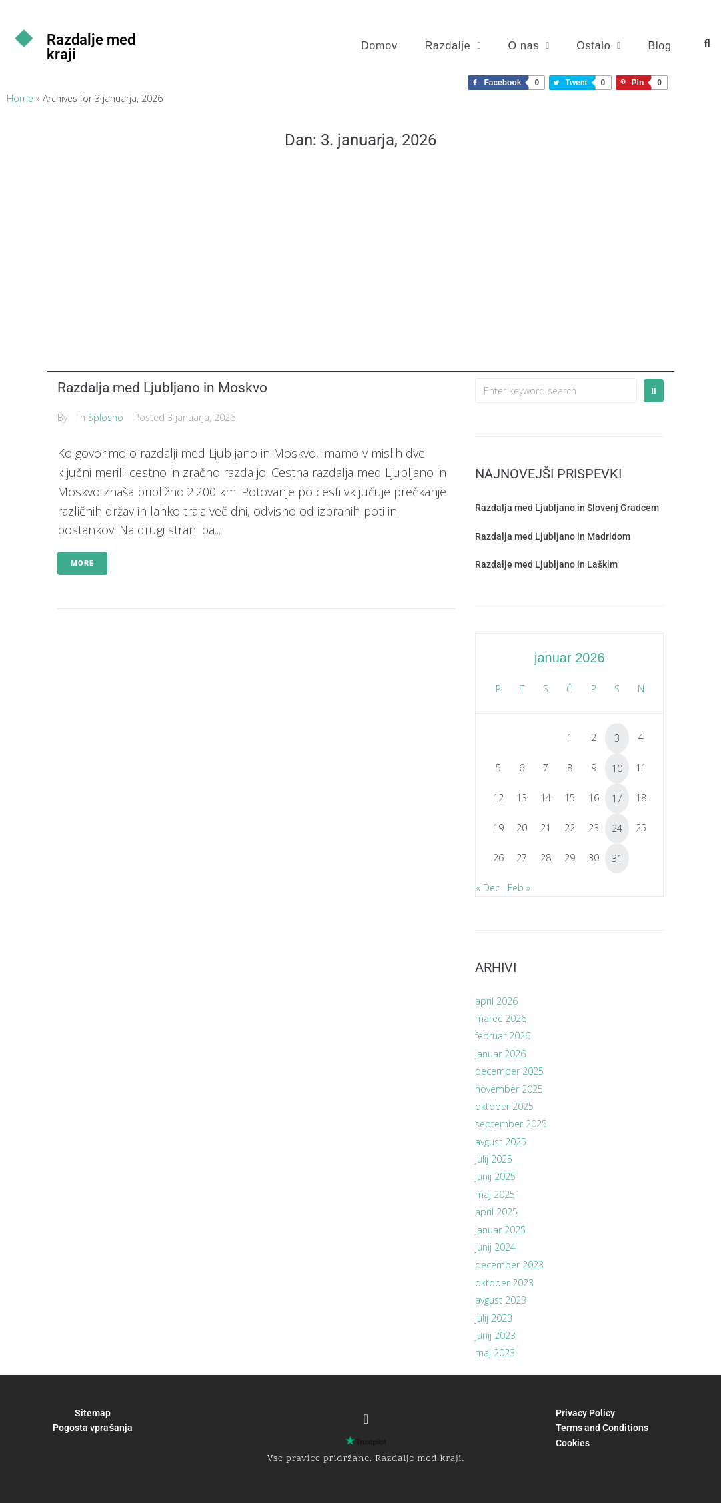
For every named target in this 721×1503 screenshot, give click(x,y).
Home (20, 98)
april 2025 (496, 1211)
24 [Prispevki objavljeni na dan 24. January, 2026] (617, 828)
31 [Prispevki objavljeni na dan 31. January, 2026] (617, 858)
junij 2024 (495, 1247)
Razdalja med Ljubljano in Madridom (552, 536)
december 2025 (509, 1071)
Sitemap (93, 1413)
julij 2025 (493, 1159)
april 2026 (496, 1001)
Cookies (573, 1443)
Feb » (519, 887)
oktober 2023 (504, 1282)
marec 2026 (500, 1018)
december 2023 (509, 1264)
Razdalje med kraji (91, 47)
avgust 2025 (500, 1141)
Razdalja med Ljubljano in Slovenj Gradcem (567, 507)
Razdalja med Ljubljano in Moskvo (162, 388)
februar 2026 (502, 1035)
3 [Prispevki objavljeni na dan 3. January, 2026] (617, 738)
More (82, 563)
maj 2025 (495, 1194)
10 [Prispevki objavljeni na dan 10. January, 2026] (617, 768)
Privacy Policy (585, 1413)
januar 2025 (500, 1229)
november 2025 (509, 1089)
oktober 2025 (504, 1106)
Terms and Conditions (602, 1427)
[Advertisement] (360, 278)
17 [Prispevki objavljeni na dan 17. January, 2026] (617, 798)
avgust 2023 (500, 1300)
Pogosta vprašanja (93, 1427)
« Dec (488, 887)
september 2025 (511, 1123)
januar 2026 (500, 1053)
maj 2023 (495, 1352)
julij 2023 (493, 1318)
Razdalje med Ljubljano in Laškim (546, 564)
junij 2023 (495, 1335)
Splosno (105, 417)
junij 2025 (495, 1176)
